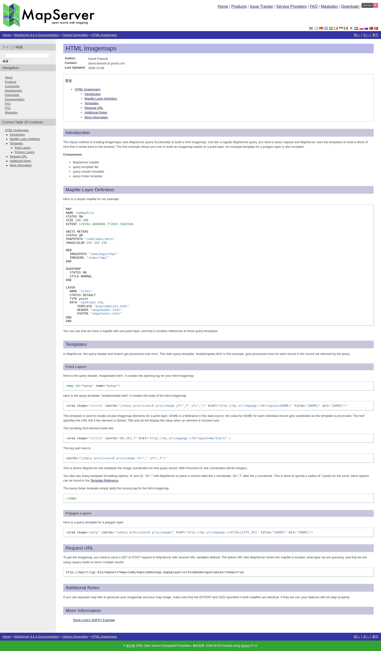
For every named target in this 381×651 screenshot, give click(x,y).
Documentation (15, 99)
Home (223, 6)
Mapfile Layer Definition (101, 98)
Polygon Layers (25, 152)
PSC (8, 108)
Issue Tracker (261, 6)
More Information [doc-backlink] (83, 610)
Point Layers (23, 148)
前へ (357, 35)
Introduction (93, 94)
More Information (96, 117)
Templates (92, 103)
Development (13, 90)
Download (350, 6)
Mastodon (329, 6)
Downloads (12, 95)
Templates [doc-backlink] (76, 344)
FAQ (314, 6)
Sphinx (245, 645)
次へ (366, 35)
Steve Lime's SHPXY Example (94, 620)
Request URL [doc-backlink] (80, 548)
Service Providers (291, 6)
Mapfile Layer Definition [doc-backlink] (90, 189)
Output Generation (75, 35)
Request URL (94, 108)
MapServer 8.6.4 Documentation (36, 35)
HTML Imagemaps (104, 35)
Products (239, 6)
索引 (375, 35)
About (8, 77)
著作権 (130, 645)
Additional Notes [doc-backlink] (83, 587)
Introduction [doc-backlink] (78, 132)
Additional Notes (96, 112)
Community (12, 86)
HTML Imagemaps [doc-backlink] (91, 48)
